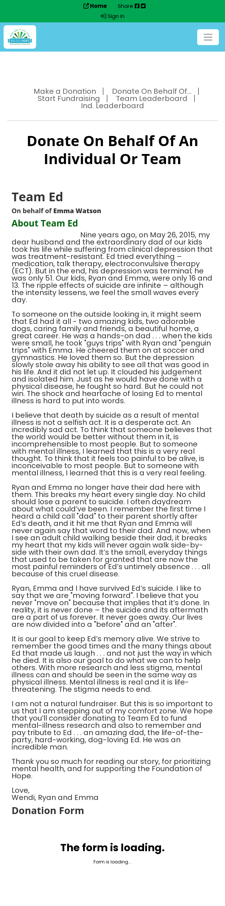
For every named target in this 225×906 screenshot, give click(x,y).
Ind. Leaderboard (112, 106)
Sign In (113, 16)
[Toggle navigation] (208, 37)
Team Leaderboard (151, 98)
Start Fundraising (69, 98)
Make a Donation (65, 91)
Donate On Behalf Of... (151, 91)
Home (95, 6)
